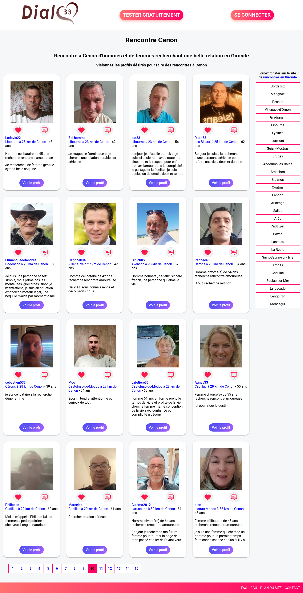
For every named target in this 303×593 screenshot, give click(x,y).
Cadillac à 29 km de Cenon (214, 386)
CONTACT (292, 588)
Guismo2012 (141, 505)
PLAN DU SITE (271, 588)
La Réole (277, 250)
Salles (277, 211)
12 (110, 569)
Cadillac (278, 273)
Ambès (277, 265)
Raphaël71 (203, 260)
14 (127, 569)
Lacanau (277, 242)
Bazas (277, 234)
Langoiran (277, 296)
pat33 (136, 138)
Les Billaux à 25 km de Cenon (216, 142)
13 (119, 569)
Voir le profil (32, 183)
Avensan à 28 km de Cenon (152, 264)
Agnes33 (201, 382)
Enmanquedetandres (20, 260)
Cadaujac (278, 226)
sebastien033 (15, 382)
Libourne (277, 125)
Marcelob (75, 505)
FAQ (244, 588)
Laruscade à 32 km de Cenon (153, 509)
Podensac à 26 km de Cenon (26, 264)
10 (92, 569)
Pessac (277, 102)
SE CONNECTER (252, 15)
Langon (277, 195)
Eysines (277, 133)
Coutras (278, 187)
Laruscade (278, 289)
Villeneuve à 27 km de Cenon (90, 264)
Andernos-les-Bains (277, 164)
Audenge (277, 203)
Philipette (12, 505)
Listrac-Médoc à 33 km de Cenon (219, 509)
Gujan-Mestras (278, 149)
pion (198, 505)
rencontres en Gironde (280, 77)
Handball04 (77, 260)
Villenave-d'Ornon (278, 110)
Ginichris (138, 260)
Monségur (277, 304)
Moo (71, 382)
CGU (253, 588)
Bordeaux (278, 86)
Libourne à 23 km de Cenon (25, 142)
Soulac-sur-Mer (277, 281)
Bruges (277, 156)
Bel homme (76, 138)
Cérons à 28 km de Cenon (214, 264)
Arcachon (278, 172)
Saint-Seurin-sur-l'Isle (278, 257)
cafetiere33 (140, 382)
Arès (277, 219)
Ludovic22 (13, 138)
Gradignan (277, 117)
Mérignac (278, 94)
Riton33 (200, 138)
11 (101, 569)
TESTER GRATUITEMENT (151, 15)
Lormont (277, 141)
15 (136, 569)
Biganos (278, 180)
